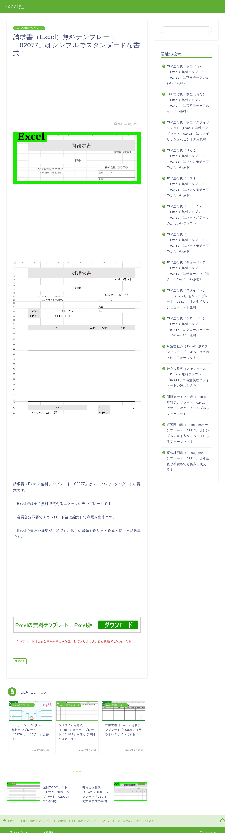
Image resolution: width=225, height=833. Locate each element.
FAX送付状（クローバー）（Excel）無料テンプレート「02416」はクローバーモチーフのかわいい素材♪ (188, 327)
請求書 (21, 661)
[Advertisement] (77, 88)
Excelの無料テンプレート (29, 28)
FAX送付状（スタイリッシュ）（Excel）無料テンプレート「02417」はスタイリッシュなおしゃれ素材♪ (188, 299)
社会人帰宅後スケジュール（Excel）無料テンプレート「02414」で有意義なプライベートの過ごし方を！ (188, 377)
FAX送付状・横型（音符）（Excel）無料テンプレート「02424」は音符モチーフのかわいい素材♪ (188, 103)
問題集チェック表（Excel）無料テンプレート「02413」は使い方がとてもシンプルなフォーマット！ (188, 405)
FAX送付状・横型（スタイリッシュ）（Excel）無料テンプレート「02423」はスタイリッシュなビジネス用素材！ (188, 131)
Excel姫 (14, 6)
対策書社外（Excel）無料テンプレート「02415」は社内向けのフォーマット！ (188, 352)
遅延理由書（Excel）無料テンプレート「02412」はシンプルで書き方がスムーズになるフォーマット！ (188, 433)
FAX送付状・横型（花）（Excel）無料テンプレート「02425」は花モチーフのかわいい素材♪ (188, 75)
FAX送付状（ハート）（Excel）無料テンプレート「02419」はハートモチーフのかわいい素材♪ (188, 243)
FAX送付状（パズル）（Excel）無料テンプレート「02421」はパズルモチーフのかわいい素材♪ (188, 187)
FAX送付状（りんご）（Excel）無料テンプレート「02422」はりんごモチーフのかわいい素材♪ (188, 159)
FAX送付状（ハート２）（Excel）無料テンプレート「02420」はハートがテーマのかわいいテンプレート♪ (188, 215)
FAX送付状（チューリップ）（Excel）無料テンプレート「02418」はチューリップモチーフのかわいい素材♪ (188, 271)
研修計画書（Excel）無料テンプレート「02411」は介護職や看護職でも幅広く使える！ (188, 461)
